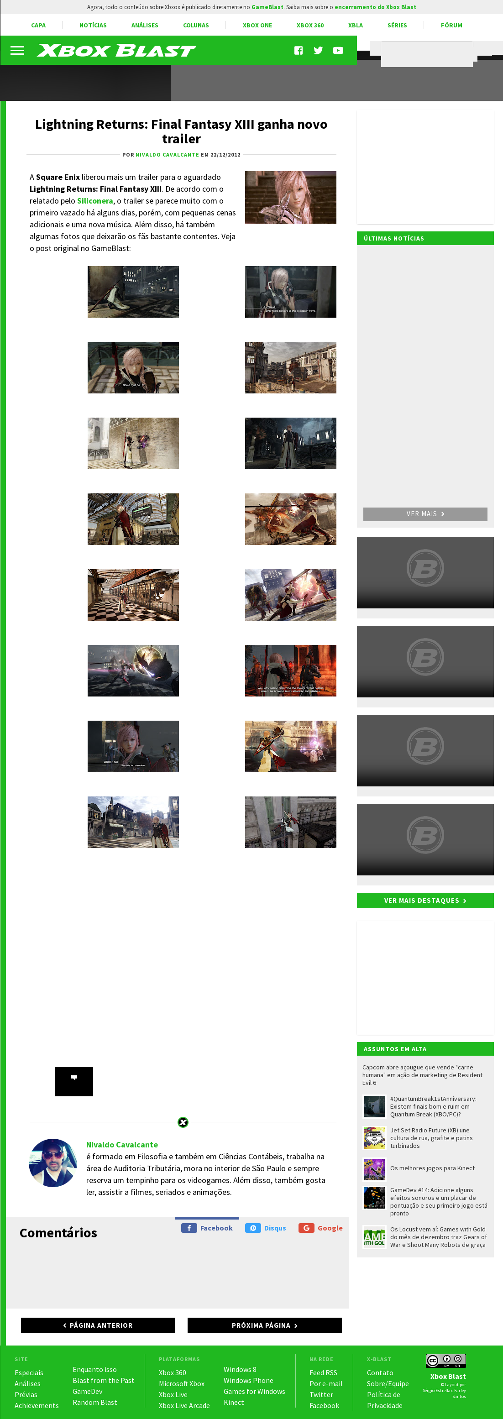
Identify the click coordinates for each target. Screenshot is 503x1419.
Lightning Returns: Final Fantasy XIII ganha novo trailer (181, 131)
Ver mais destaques (422, 900)
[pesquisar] (429, 54)
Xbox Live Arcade (184, 1405)
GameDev (87, 1391)
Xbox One (257, 25)
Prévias (26, 1394)
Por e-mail (326, 1383)
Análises (144, 25)
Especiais (29, 1372)
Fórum (451, 25)
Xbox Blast (448, 1376)
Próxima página (261, 1325)
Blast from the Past (104, 1380)
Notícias (93, 25)
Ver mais (425, 513)
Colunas (196, 25)
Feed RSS (323, 1372)
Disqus (265, 1228)
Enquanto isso (95, 1369)
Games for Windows (254, 1391)
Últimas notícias (394, 238)
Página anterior (101, 1325)
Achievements (37, 1405)
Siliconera (95, 200)
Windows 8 (240, 1369)
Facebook (207, 1228)
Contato (380, 1372)
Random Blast (95, 1402)
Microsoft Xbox (181, 1383)
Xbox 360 (310, 25)
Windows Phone (248, 1380)
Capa (38, 25)
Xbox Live (173, 1394)
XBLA (355, 25)
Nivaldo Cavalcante (122, 1144)
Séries (397, 25)
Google (321, 1228)
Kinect (234, 1402)
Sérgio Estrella (437, 1390)
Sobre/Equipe (388, 1383)
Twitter (321, 1394)
